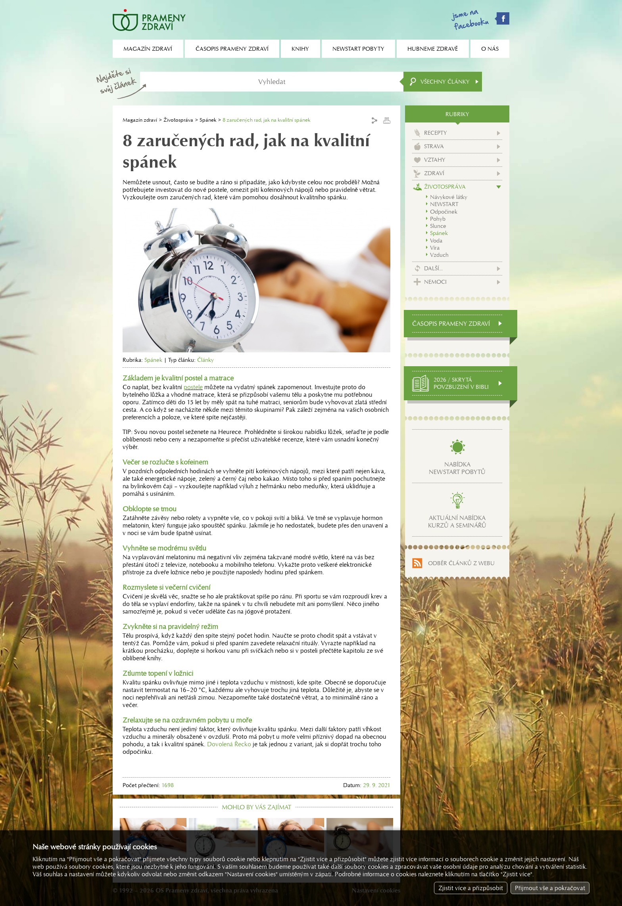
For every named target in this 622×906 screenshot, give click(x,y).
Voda (436, 240)
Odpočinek (443, 211)
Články (205, 359)
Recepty (435, 132)
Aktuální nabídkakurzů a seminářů (457, 521)
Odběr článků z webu (461, 563)
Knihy (300, 48)
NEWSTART (444, 204)
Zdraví (434, 173)
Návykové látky (448, 197)
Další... (433, 268)
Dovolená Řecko (229, 744)
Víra (435, 247)
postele (193, 387)
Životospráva (178, 120)
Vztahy (434, 159)
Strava (434, 146)
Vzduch (439, 254)
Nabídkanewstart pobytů (457, 468)
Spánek (208, 120)
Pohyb (437, 218)
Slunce (438, 225)
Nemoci (435, 281)
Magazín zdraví (140, 120)
